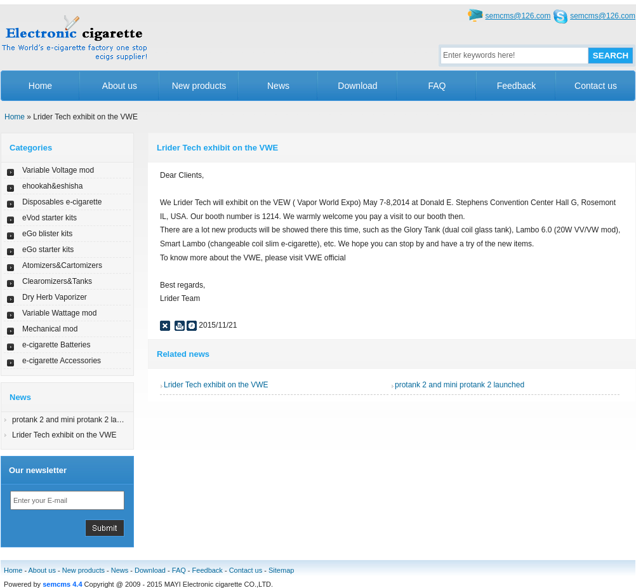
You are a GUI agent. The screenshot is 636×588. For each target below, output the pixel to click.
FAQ (437, 86)
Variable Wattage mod (59, 313)
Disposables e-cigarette (62, 201)
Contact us (595, 86)
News (278, 86)
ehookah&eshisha (52, 186)
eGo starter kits (48, 249)
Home (40, 86)
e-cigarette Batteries (56, 344)
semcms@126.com (518, 15)
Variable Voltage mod (58, 170)
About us (119, 86)
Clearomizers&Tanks (57, 281)
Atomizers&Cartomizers (62, 265)
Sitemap (281, 570)
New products (199, 86)
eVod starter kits (49, 217)
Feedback (516, 86)
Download (357, 86)
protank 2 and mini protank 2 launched (77, 419)
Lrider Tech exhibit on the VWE (64, 435)
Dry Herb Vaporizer (54, 297)
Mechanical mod (49, 328)
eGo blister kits (47, 233)
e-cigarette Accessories (61, 360)
